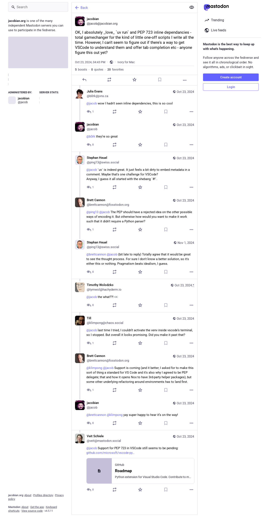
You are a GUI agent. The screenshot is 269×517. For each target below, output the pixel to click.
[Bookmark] (159, 79)
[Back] (129, 7)
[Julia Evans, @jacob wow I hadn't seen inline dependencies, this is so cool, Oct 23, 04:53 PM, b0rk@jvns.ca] (134, 102)
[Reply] (84, 79)
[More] (184, 80)
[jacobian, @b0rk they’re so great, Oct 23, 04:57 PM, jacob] (134, 135)
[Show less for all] (191, 7)
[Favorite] (134, 79)
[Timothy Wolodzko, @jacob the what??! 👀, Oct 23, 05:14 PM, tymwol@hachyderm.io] (134, 295)
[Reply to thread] (90, 111)
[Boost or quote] (109, 79)
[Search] (38, 7)
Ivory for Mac (126, 62)
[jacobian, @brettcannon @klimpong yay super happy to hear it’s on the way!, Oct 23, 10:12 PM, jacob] (134, 413)
